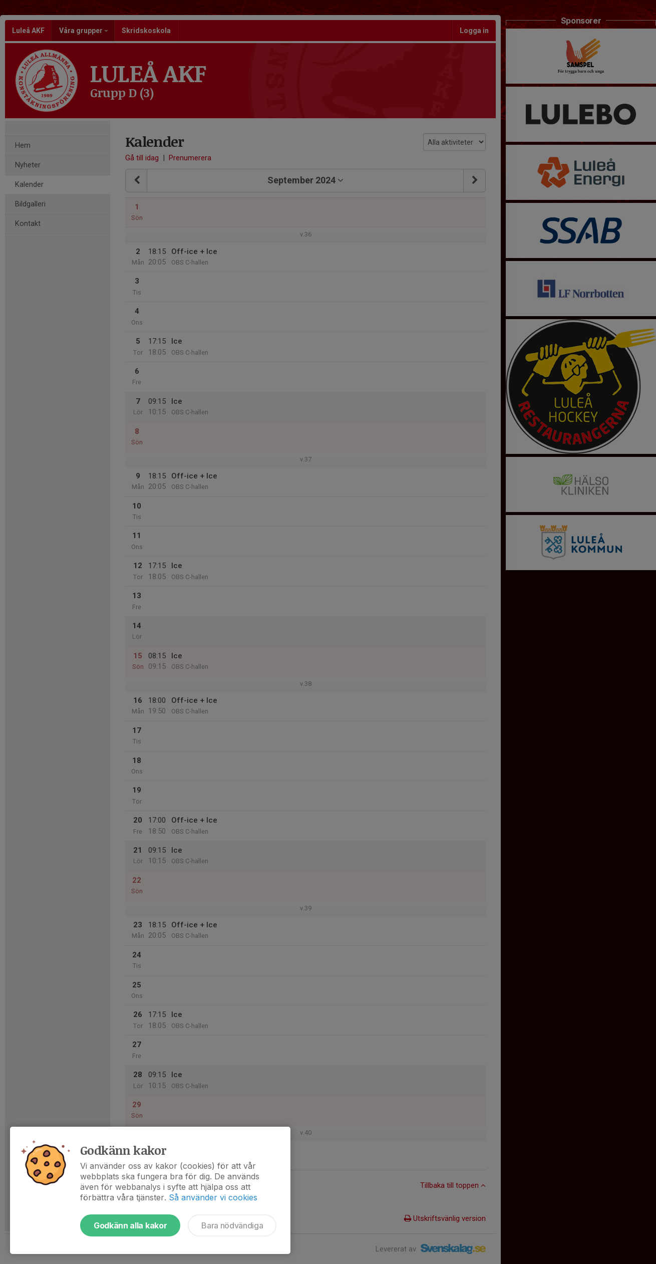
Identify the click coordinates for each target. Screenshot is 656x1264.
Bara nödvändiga (232, 1225)
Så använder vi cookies (213, 1197)
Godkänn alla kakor (130, 1225)
